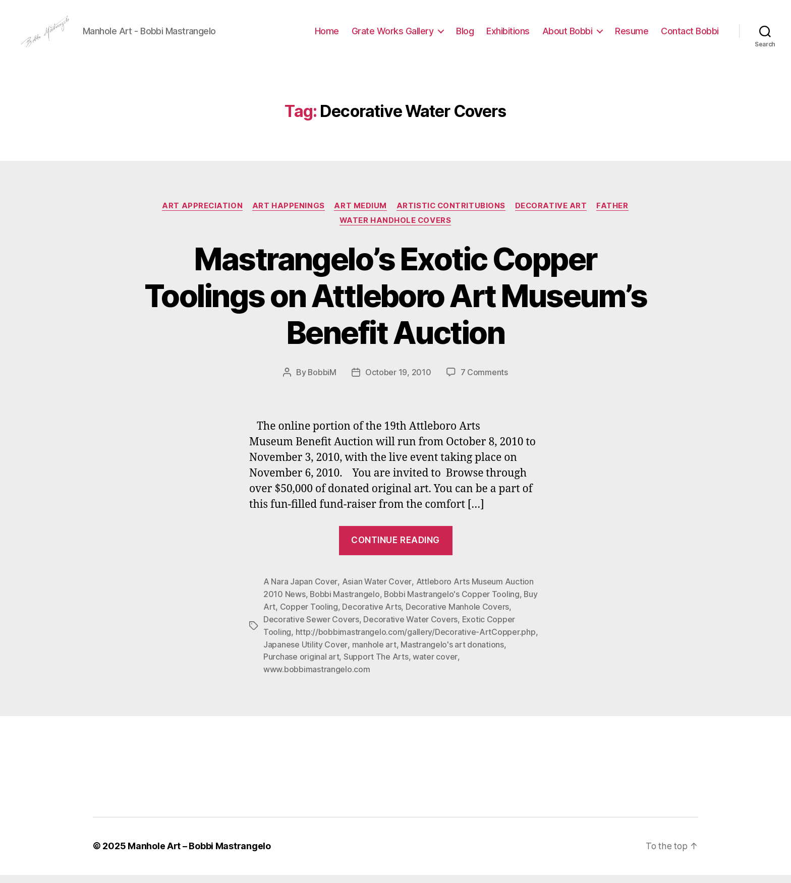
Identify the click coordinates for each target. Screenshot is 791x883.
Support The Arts (376, 666)
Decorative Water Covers (410, 630)
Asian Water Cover (376, 593)
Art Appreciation (200, 217)
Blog (465, 36)
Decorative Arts (371, 618)
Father (615, 217)
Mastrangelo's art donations (451, 654)
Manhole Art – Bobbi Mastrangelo (199, 854)
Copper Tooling (309, 618)
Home (327, 36)
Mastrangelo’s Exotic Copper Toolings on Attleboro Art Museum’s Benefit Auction (395, 308)
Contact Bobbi (690, 36)
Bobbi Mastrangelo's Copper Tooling (452, 606)
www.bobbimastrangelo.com (316, 678)
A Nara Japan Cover (300, 593)
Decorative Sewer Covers (311, 630)
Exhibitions (508, 36)
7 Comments (484, 385)
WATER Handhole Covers (395, 232)
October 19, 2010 (398, 385)
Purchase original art (301, 666)
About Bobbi (567, 36)
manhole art (374, 654)
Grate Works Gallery (393, 36)
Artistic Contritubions (451, 217)
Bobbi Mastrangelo (345, 606)
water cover (435, 666)
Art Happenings (287, 217)
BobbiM (322, 385)
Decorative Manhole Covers (457, 618)
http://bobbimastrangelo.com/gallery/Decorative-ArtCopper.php (416, 642)
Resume (631, 36)
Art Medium (359, 217)
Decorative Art (553, 217)
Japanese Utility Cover (305, 654)
